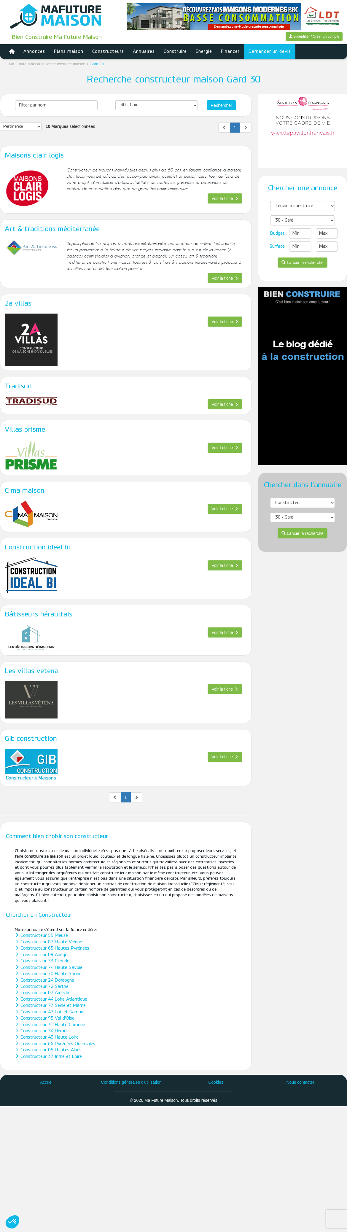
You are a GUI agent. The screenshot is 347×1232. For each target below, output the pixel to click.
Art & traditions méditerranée (52, 229)
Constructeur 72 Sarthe (42, 987)
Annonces (34, 52)
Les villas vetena (31, 671)
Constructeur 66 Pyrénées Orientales (55, 1044)
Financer (230, 52)
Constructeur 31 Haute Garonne (50, 1025)
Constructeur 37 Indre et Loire (48, 1057)
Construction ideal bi (37, 547)
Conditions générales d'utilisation (131, 1082)
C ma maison (24, 491)
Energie (204, 52)
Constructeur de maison (65, 64)
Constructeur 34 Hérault (42, 1031)
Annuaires (144, 52)
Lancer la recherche (302, 262)
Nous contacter (300, 1082)
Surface (277, 246)
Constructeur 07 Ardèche (43, 993)
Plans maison (68, 52)
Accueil (46, 1082)
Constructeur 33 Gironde (42, 961)
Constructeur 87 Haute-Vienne (48, 942)
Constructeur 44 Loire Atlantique (51, 999)
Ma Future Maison (24, 64)
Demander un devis (270, 52)
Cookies (215, 1082)
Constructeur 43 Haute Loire (47, 1037)
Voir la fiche (224, 198)
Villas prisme (25, 430)
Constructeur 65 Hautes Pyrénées (52, 948)
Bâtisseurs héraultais (38, 614)
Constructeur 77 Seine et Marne (50, 1006)
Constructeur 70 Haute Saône (48, 974)
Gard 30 (97, 64)
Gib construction (31, 739)
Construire (175, 52)
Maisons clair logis (34, 155)
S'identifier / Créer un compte (314, 36)
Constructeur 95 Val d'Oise (44, 1018)
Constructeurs (108, 52)
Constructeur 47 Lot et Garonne (50, 1012)
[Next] (246, 128)
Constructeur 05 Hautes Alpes (48, 1050)
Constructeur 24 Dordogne (44, 980)
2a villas (18, 304)
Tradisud (18, 386)
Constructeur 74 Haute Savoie (48, 968)
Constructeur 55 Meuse (41, 936)
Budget (277, 233)
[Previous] (224, 128)
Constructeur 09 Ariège (41, 955)
